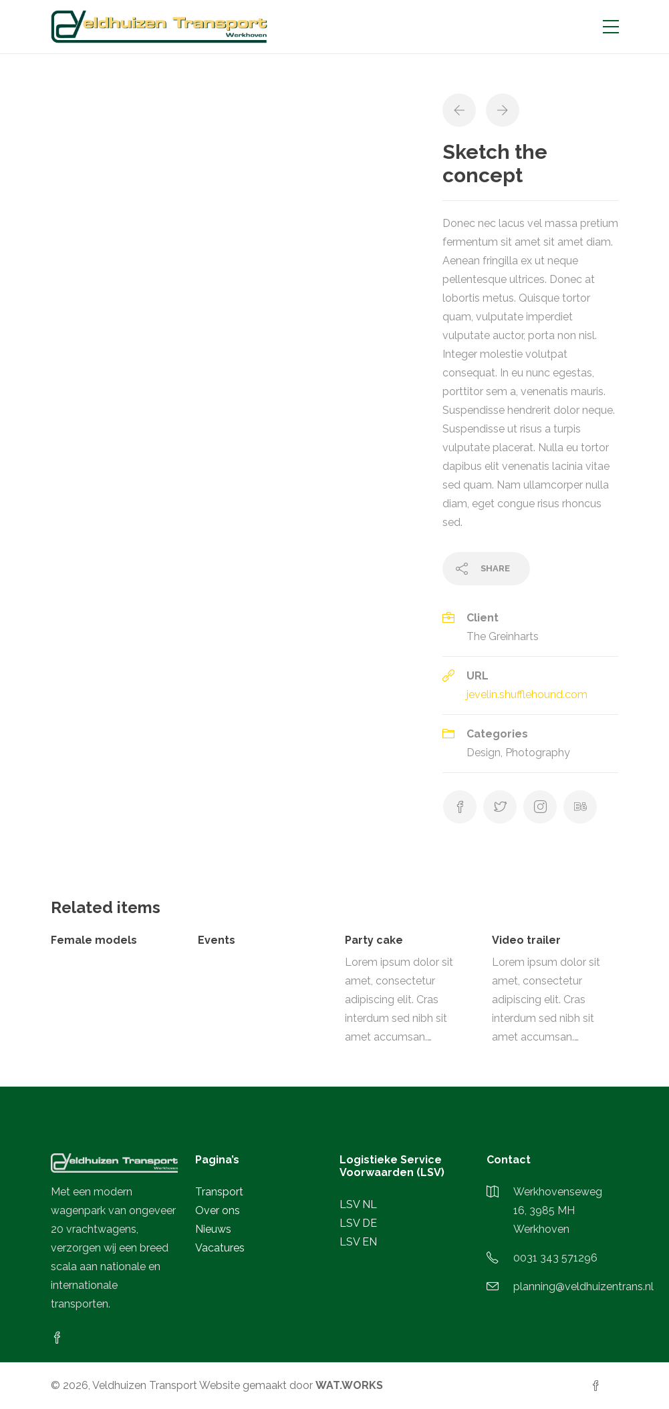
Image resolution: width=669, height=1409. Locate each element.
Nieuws (213, 1229)
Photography (537, 752)
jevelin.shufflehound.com (526, 694)
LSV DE (358, 1223)
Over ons (217, 1210)
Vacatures (220, 1247)
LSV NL (358, 1204)
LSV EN (358, 1241)
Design (483, 752)
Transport (219, 1191)
